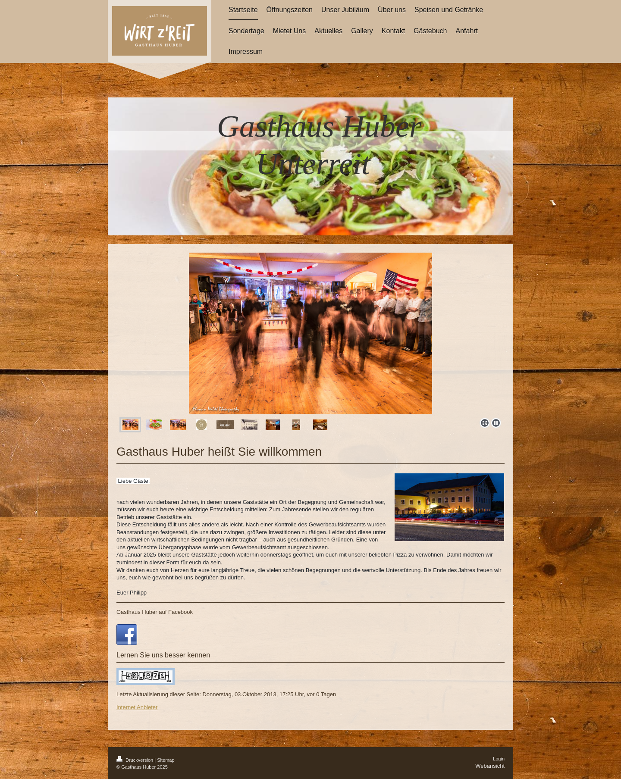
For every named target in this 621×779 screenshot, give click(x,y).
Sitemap (165, 760)
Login (499, 758)
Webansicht (490, 766)
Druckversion (135, 760)
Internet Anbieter (136, 707)
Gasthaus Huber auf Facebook (154, 612)
